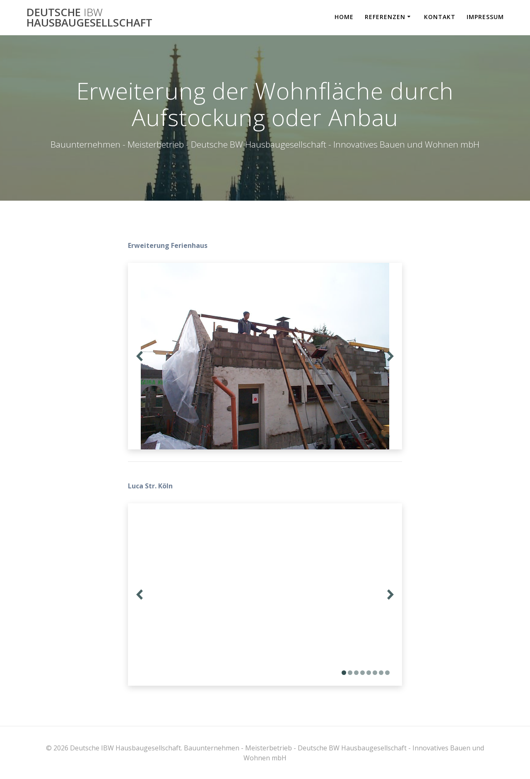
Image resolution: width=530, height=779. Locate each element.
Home (344, 17)
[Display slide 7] (375, 436)
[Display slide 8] (381, 436)
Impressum (485, 17)
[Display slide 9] (387, 436)
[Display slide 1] (337, 436)
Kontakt (439, 17)
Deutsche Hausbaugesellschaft (89, 17)
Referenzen (385, 17)
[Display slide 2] (344, 436)
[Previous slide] (139, 356)
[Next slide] (390, 356)
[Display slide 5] (362, 436)
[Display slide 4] (356, 436)
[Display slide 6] (368, 436)
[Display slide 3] (350, 436)
